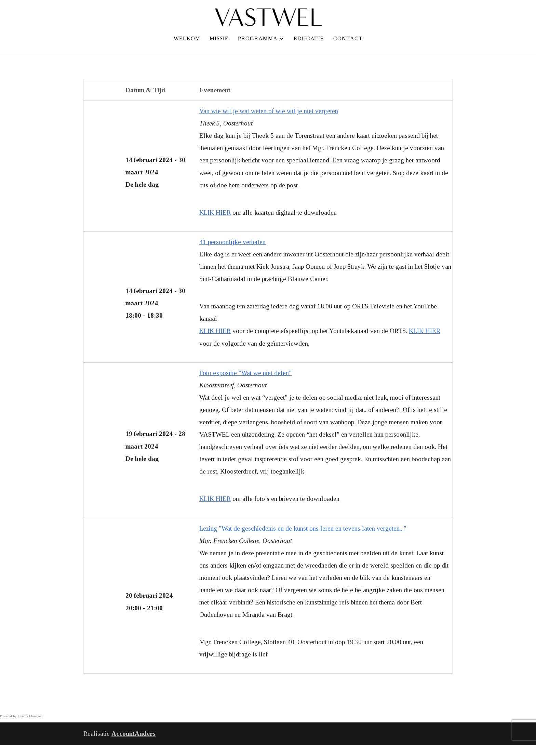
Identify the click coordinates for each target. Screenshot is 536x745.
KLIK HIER (215, 212)
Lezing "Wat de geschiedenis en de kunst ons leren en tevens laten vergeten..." (302, 528)
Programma (258, 38)
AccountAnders (133, 733)
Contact (348, 38)
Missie (219, 38)
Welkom (187, 38)
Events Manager (30, 716)
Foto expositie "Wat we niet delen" (245, 372)
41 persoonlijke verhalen (232, 241)
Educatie (309, 38)
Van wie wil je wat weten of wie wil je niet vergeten (268, 111)
